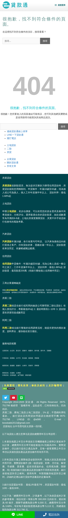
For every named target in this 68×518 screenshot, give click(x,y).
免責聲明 (9, 385)
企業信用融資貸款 (11, 290)
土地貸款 (11, 145)
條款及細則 (38, 385)
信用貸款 (7, 263)
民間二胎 (7, 328)
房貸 (9, 152)
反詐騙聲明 (55, 385)
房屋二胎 (7, 305)
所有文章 (11, 166)
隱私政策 (23, 385)
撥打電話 (11, 138)
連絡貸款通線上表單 (17, 131)
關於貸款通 (12, 162)
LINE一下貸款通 (15, 135)
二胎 (9, 148)
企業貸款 (11, 159)
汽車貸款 (7, 241)
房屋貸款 (7, 185)
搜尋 (63, 126)
